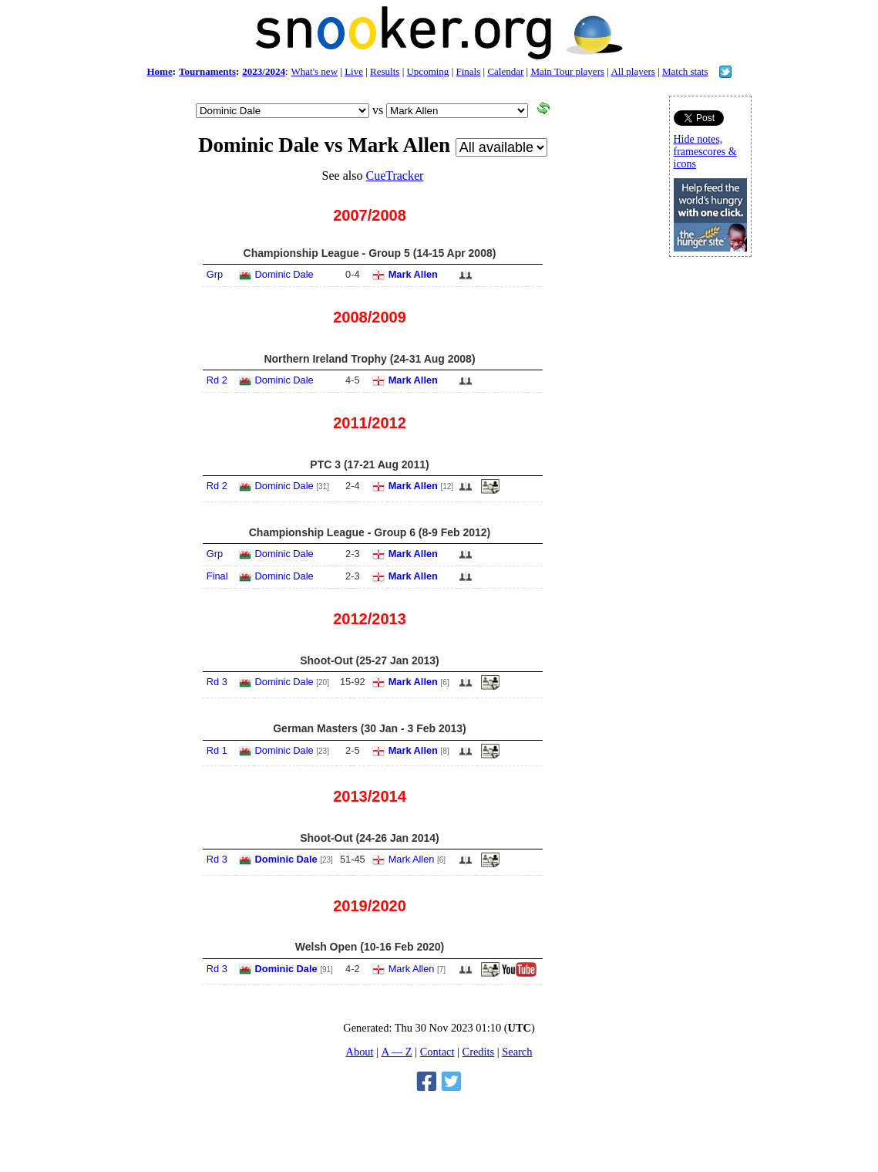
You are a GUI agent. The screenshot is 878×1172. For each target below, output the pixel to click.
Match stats (685, 71)
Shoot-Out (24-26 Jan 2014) (369, 838)
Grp (215, 274)
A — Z (397, 1051)
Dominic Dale (284, 274)
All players (632, 71)
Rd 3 (217, 681)
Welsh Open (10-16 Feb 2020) (369, 947)
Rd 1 (217, 750)
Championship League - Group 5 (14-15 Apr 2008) (370, 253)
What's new (314, 71)
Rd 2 (217, 380)
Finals (468, 71)
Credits (479, 1051)
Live (354, 71)
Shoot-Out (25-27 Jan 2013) (369, 660)
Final (217, 576)
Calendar (505, 71)
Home (159, 71)
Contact (437, 1051)
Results (384, 71)
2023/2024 (263, 71)
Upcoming (427, 71)
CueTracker (394, 175)
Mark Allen (413, 274)
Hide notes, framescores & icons (705, 151)
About (360, 1051)
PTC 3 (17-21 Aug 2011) (369, 464)
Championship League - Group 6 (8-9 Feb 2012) (370, 532)
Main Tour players (567, 71)
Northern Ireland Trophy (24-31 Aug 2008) (369, 359)
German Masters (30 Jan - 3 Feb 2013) (369, 728)
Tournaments (207, 71)
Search (517, 1051)
